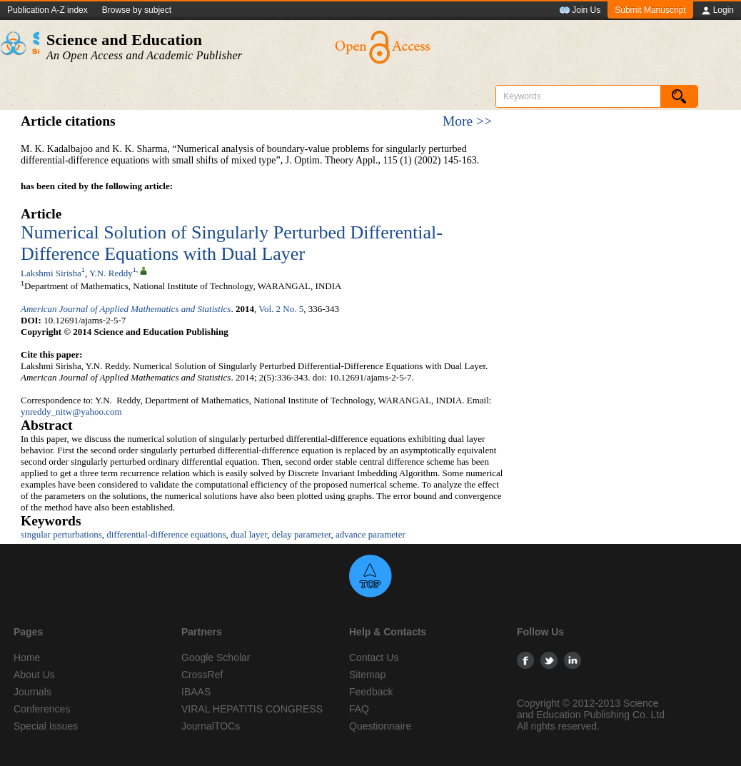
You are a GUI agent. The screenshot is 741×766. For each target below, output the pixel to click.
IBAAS (196, 691)
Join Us (579, 10)
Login (717, 10)
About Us (34, 674)
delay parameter (301, 534)
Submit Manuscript (650, 10)
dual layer (249, 534)
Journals (32, 691)
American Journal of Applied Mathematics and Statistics (126, 308)
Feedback (371, 691)
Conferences (42, 709)
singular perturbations (61, 534)
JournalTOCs (210, 726)
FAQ (359, 709)
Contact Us (373, 657)
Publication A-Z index (47, 10)
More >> (467, 121)
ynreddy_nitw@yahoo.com (71, 411)
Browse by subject (136, 10)
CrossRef (202, 674)
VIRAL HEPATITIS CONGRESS (252, 709)
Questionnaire (380, 726)
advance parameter (370, 534)
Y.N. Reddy (111, 273)
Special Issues (46, 726)
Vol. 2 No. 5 (280, 308)
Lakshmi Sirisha (51, 273)
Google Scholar (216, 657)
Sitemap (367, 674)
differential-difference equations (166, 534)
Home (27, 657)
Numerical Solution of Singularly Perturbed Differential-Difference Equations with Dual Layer (232, 243)
